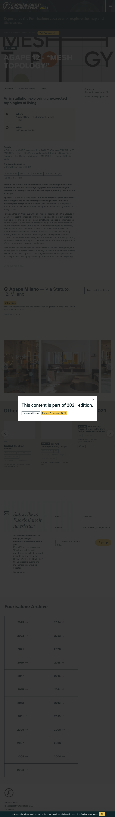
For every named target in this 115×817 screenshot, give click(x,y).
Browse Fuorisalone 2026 (54, 413)
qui (94, 814)
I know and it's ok (31, 413)
